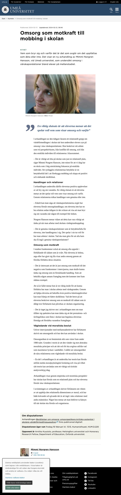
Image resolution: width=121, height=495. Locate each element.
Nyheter (11, 18)
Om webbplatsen (70, 473)
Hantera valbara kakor (15, 477)
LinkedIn (90, 488)
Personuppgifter (69, 483)
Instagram (90, 477)
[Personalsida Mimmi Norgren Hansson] (45, 450)
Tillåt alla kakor (12, 488)
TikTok (89, 480)
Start (3, 18)
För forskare (29, 2)
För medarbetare (54, 2)
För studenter (16, 2)
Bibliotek (41, 2)
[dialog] (26, 475)
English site (114, 2)
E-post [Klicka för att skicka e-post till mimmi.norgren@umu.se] (35, 453)
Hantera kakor (68, 487)
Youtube (89, 484)
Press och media (49, 477)
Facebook (90, 473)
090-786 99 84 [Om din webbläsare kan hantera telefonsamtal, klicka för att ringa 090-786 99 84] (39, 455)
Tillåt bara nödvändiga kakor (18, 483)
